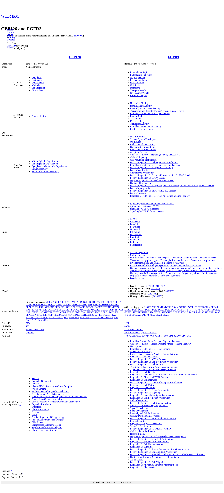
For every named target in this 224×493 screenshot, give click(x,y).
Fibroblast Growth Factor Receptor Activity (150, 113)
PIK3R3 (90, 312)
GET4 (57, 307)
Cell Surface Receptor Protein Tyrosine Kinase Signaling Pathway (160, 344)
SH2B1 (127, 315)
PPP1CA (30, 315)
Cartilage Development (140, 183)
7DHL (157, 336)
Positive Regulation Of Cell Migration (147, 462)
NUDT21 (47, 312)
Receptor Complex (138, 95)
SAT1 (37, 317)
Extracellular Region (139, 72)
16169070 (78, 35)
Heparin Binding (137, 434)
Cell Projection (38, 88)
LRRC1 (67, 310)
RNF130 (200, 312)
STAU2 (59, 317)
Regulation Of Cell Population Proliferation (150, 398)
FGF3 (167, 310)
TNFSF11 (84, 317)
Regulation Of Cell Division (143, 372)
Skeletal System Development (144, 139)
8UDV (183, 336)
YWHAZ (36, 320)
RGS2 (94, 315)
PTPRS (54, 315)
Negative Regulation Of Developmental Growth (152, 180)
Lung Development (139, 410)
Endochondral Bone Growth (143, 149)
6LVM (145, 336)
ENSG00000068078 (133, 329)
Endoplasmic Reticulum (141, 75)
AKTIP (56, 302)
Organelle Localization (42, 404)
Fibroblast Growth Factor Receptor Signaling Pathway (155, 165)
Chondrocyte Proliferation (142, 172)
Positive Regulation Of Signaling (145, 392)
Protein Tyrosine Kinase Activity (145, 108)
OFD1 (63, 312)
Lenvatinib (135, 227)
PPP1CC (38, 315)
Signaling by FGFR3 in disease (144, 209)
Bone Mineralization (139, 170)
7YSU (164, 336)
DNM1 (59, 304)
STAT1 (159, 315)
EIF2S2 (83, 304)
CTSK (207, 307)
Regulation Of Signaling (141, 447)
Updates (11, 39)
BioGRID (11, 45)
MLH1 (104, 310)
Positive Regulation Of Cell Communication (150, 403)
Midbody (36, 85)
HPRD (10, 48)
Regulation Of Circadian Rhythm (47, 427)
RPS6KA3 (215, 312)
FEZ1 (28, 307)
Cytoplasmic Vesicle (139, 93)
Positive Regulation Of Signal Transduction (150, 390)
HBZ (135, 312)
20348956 (157, 296)
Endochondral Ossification (142, 144)
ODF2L (56, 312)
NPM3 (35, 312)
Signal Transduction (139, 408)
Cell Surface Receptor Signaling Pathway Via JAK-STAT (156, 154)
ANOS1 (147, 307)
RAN (69, 315)
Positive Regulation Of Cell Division (147, 364)
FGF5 (179, 310)
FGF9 (203, 310)
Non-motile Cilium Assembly (45, 171)
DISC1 (44, 304)
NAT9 (28, 312)
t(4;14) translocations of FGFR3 (145, 206)
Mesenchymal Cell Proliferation (144, 413)
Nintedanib (135, 229)
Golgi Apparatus (137, 77)
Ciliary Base (37, 90)
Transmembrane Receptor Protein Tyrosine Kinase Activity (157, 111)
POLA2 (176, 312)
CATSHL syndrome (139, 252)
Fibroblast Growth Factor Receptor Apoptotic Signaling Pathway (160, 196)
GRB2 (217, 310)
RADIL (192, 312)
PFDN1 (82, 312)
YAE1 (28, 320)
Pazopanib (135, 221)
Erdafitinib (135, 237)
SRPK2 (151, 315)
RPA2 (113, 315)
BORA (168, 307)
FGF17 (141, 310)
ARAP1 (155, 307)
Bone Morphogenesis (140, 188)
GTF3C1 (128, 312)
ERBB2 (128, 310)
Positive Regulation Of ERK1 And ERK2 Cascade (153, 191)
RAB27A (62, 315)
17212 (29, 326)
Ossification (135, 142)
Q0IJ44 (144, 332)
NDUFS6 (158, 312)
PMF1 (98, 312)
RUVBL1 (30, 317)
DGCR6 (36, 304)
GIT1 (63, 307)
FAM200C (114, 304)
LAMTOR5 (53, 310)
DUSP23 (76, 304)
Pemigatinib (135, 239)
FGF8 (197, 310)
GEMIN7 (49, 307)
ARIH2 (63, 302)
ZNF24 (44, 320)
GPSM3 (210, 310)
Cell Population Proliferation (143, 160)
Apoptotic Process (138, 152)
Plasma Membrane (138, 80)
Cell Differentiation (139, 400)
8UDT (170, 336)
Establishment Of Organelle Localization (50, 391)
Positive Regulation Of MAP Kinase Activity (150, 428)
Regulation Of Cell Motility (143, 385)
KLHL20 (43, 310)
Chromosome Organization (44, 430)
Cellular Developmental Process (145, 416)
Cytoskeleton (38, 82)
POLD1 (104, 312)
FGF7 (191, 310)
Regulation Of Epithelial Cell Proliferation (149, 441)
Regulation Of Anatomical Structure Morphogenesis (154, 465)
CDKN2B (109, 302)
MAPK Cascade (137, 136)
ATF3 (162, 307)
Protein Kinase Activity (141, 106)
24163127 (160, 286)
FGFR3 (173, 57)
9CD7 (189, 336)
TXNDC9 (108, 317)
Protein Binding (39, 116)
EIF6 (90, 304)
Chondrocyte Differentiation (143, 147)
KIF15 (35, 310)
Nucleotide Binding (139, 103)
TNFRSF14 (74, 317)
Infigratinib (135, 232)
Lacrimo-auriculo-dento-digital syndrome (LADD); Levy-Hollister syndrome (165, 265)
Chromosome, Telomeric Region (46, 425)
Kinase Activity (137, 121)
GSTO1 (89, 307)
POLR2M (113, 312)
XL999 (133, 219)
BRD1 (92, 302)
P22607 (136, 332)
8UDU (177, 336)
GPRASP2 (80, 307)
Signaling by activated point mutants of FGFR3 (152, 203)
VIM (116, 317)
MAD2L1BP (86, 310)
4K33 (138, 336)
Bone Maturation (138, 193)
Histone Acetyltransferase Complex (48, 419)
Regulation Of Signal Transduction (146, 423)
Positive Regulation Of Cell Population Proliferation (154, 162)
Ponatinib (134, 224)
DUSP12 (67, 304)
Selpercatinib (136, 245)
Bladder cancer (137, 278)
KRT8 (150, 312)
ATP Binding (136, 118)
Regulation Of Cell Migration (143, 380)
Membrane (135, 88)
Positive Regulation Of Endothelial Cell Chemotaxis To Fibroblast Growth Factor (167, 454)
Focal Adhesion (137, 82)
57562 (29, 323)
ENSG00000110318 (35, 329)
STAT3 (166, 315)
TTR (101, 317)
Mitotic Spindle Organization (45, 161)
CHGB (200, 307)
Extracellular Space (139, 421)
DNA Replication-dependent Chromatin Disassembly (56, 401)
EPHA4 (214, 307)
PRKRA (46, 315)
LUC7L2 (75, 310)
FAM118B (104, 304)
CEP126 (75, 57)
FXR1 (42, 307)
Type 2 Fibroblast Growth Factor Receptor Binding (153, 367)
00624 (127, 326)
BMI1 (86, 302)
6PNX (151, 336)
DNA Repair (37, 422)
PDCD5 (75, 312)
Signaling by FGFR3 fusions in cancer (147, 211)
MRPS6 (111, 310)
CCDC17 (184, 307)
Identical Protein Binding (141, 129)
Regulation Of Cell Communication (146, 444)
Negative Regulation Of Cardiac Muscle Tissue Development (158, 436)
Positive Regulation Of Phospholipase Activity (151, 167)
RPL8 (207, 312)
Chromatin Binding (40, 409)
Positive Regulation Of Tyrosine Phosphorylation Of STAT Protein (160, 175)
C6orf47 (176, 307)
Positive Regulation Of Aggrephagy (48, 417)
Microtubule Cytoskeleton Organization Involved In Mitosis (59, 396)
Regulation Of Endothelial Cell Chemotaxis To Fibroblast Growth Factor (163, 374)
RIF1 (100, 315)
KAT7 (28, 310)
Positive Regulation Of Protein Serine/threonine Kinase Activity (159, 449)
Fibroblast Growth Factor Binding (145, 126)
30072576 (155, 288)
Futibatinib (135, 242)
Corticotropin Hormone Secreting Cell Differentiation (154, 457)
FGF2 (154, 310)
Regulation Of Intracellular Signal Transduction (152, 395)
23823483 (152, 293)
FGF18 (148, 310)
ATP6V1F (71, 302)
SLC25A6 (136, 315)
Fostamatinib (136, 234)
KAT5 (116, 307)
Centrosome (37, 80)
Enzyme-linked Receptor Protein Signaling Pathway (154, 354)
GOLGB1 (70, 307)
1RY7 (127, 336)
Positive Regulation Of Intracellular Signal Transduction (156, 382)
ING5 (110, 307)
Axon (34, 414)
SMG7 (145, 315)
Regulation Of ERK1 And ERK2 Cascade (149, 377)
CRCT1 (118, 302)
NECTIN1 (168, 312)
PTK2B (184, 312)
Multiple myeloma (138, 255)
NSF (41, 312)
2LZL (133, 336)
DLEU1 (51, 304)
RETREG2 (86, 315)
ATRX (80, 302)
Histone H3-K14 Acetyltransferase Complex (52, 386)
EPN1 (95, 304)
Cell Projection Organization (45, 163)
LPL (61, 310)
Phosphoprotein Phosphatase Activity (49, 394)
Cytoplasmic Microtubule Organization (49, 166)
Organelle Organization (42, 381)
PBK (69, 312)
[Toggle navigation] (2, 25)
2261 (126, 323)
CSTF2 (29, 304)
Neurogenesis (136, 346)
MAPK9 (96, 310)
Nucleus (35, 378)
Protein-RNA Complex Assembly (47, 399)
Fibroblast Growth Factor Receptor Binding (150, 349)
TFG (66, 317)
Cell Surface (136, 85)
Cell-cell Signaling (138, 157)
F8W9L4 (128, 332)
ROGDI (106, 315)
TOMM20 (94, 317)
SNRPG (45, 317)
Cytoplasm (36, 77)
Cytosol (35, 383)
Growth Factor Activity (140, 351)
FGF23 (161, 310)
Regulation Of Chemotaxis (142, 467)
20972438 (150, 286)
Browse (10, 32)
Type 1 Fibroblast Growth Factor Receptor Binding (153, 369)
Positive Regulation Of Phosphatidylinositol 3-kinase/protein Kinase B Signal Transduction (172, 185)
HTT (104, 307)
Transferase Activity (139, 124)
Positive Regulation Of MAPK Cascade (148, 178)
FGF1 (134, 310)
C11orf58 (100, 302)
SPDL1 (52, 317)
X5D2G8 (152, 332)
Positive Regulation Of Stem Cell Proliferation (151, 439)
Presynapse (37, 412)
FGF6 (185, 310)
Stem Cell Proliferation (140, 426)
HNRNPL (142, 312)
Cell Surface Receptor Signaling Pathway (149, 405)
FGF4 (173, 310)
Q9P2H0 (30, 332)
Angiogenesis (136, 459)
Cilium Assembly (40, 169)
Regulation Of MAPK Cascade (144, 356)
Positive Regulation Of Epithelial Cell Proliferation (153, 452)
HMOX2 (98, 307)
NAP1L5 (119, 310)
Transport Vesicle (138, 90)
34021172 (169, 291)
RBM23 (76, 315)
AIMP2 (48, 302)
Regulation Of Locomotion (142, 387)
